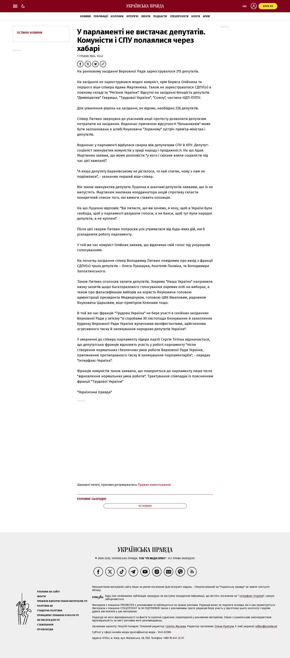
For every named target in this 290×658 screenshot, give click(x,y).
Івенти (145, 16)
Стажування (45, 624)
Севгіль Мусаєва (175, 626)
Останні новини (29, 32)
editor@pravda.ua (266, 626)
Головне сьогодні (91, 499)
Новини (85, 16)
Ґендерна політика (49, 610)
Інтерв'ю (132, 16)
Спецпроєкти (179, 16)
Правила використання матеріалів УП (62, 601)
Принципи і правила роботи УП (58, 615)
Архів (206, 16)
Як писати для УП (48, 620)
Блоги (195, 16)
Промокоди (45, 629)
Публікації (101, 16)
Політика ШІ (45, 605)
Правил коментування (154, 485)
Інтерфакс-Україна (251, 596)
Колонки (117, 16)
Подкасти (160, 16)
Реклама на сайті (48, 591)
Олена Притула (224, 626)
